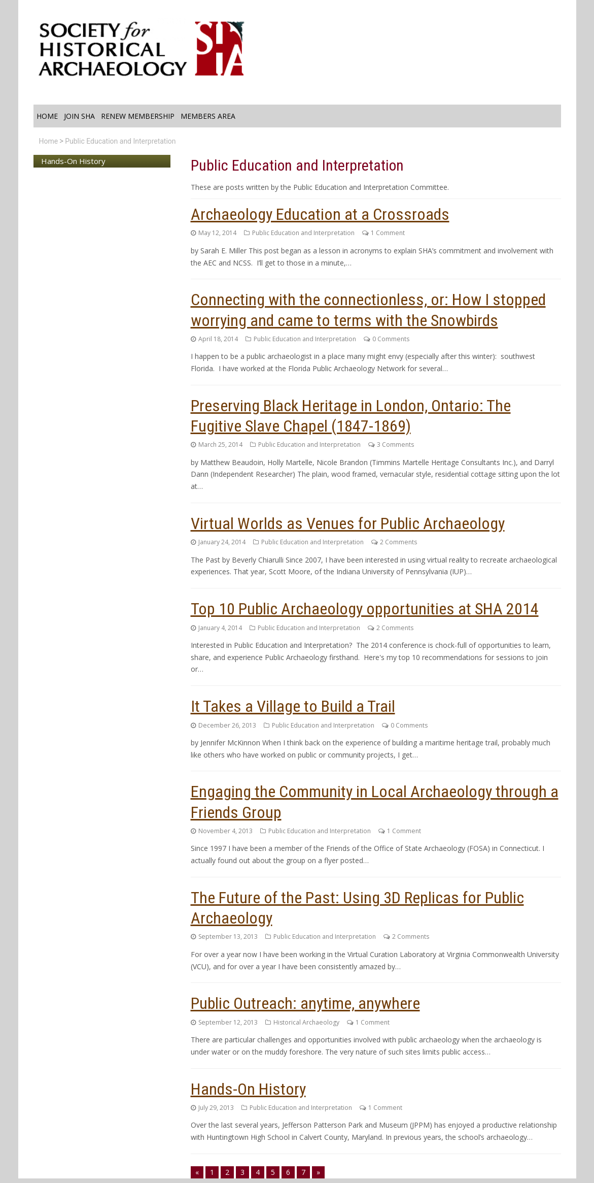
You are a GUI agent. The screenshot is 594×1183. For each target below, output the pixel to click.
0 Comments (390, 339)
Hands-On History (248, 1089)
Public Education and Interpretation (120, 141)
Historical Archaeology (306, 1022)
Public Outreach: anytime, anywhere (305, 1003)
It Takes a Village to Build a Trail (293, 706)
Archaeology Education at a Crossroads (320, 214)
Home (47, 116)
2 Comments (398, 542)
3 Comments (395, 444)
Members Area (208, 116)
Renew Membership (137, 116)
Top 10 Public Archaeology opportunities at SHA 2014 (365, 608)
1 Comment (388, 232)
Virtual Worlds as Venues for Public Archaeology (348, 523)
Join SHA (79, 116)
